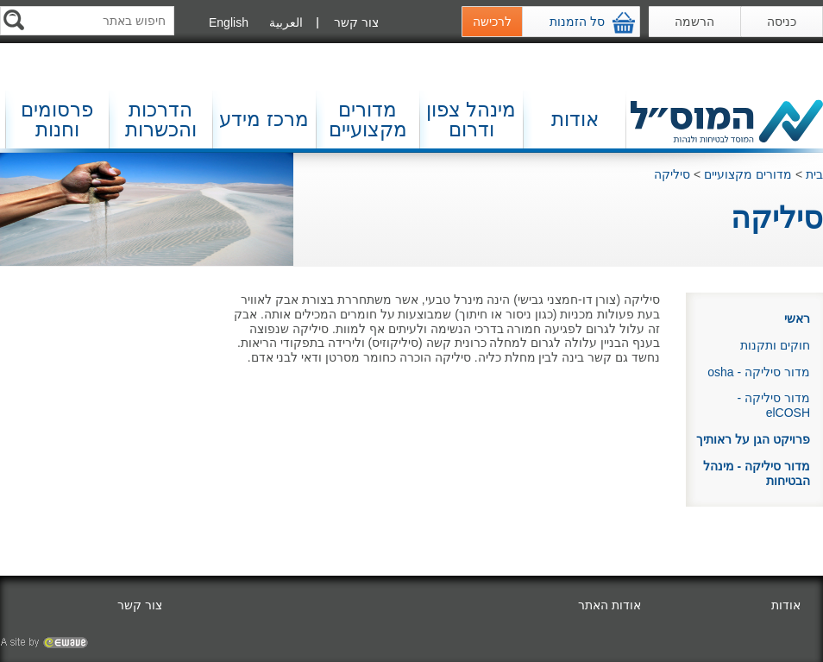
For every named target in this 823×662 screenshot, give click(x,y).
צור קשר (356, 22)
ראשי (797, 318)
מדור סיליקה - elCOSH (774, 405)
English (228, 22)
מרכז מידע (263, 119)
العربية (286, 22)
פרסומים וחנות (57, 119)
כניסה (781, 21)
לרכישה (492, 21)
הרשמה (694, 21)
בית (814, 174)
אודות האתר (609, 605)
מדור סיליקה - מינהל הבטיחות (756, 473)
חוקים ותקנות (775, 345)
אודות (575, 119)
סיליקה (672, 174)
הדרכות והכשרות (161, 119)
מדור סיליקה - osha (758, 372)
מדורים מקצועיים (368, 119)
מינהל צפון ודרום (471, 119)
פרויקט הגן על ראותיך (753, 439)
